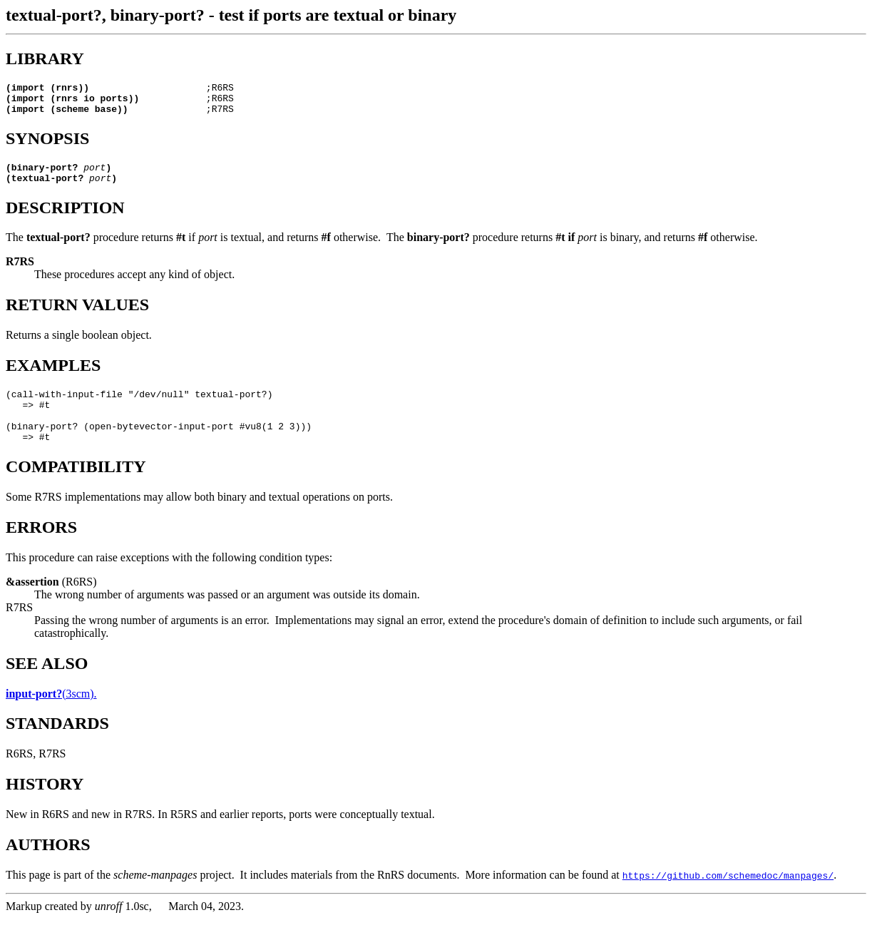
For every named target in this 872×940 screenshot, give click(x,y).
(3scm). (51, 715)
